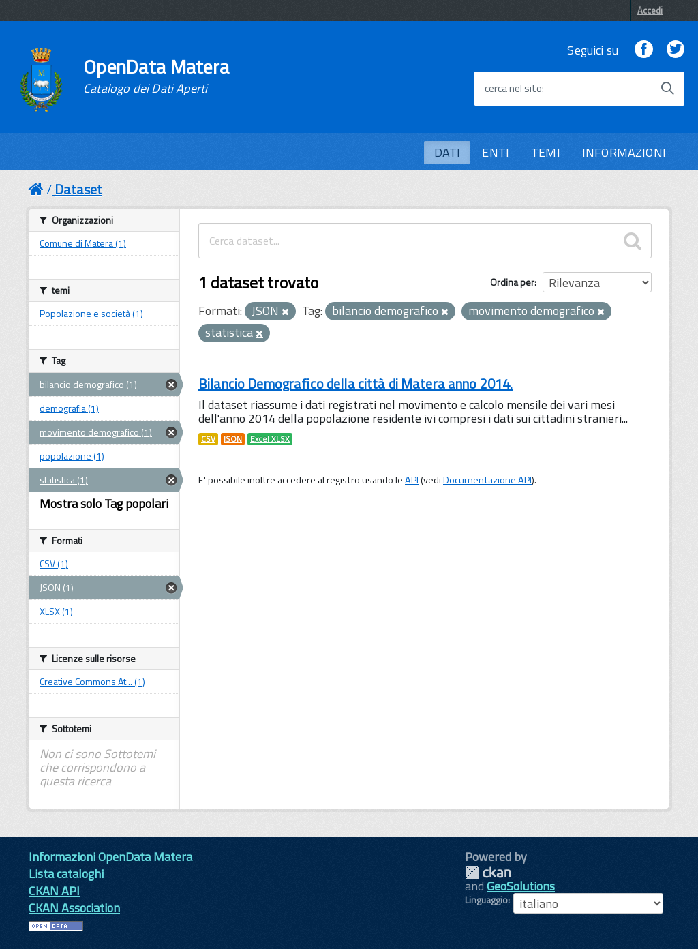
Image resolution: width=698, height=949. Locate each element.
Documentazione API (487, 479)
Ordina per (512, 282)
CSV (208, 439)
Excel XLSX (270, 439)
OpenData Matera (156, 76)
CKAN (488, 872)
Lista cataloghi (66, 873)
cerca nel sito (513, 88)
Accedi (650, 10)
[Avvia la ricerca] (667, 89)
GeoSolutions (521, 886)
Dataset (78, 189)
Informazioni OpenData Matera (110, 856)
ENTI (495, 152)
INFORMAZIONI (624, 152)
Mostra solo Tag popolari (104, 503)
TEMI (545, 152)
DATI (447, 152)
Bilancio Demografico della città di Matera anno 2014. (355, 383)
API (412, 479)
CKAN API (54, 891)
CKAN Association (74, 908)
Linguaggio (486, 900)
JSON (233, 439)
